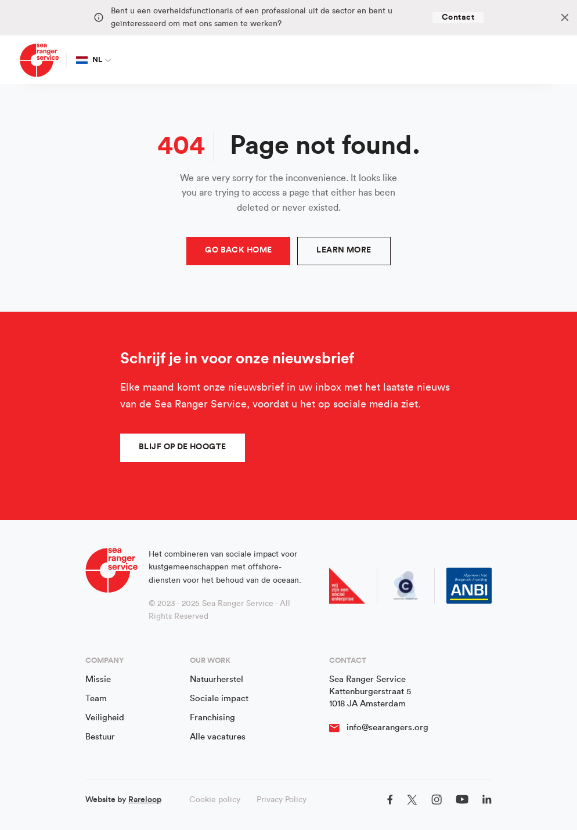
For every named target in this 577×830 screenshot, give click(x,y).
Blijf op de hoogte (182, 447)
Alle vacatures (218, 736)
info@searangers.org (387, 727)
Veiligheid (104, 717)
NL (89, 60)
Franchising (212, 717)
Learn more (343, 250)
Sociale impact (219, 698)
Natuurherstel (216, 679)
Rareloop (144, 800)
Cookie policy (214, 800)
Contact (458, 17)
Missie (98, 679)
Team (96, 698)
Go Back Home (238, 250)
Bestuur (100, 736)
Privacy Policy (281, 800)
